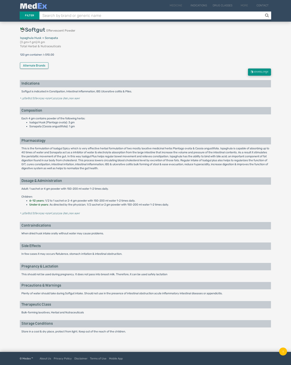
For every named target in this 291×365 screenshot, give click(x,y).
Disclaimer (80, 358)
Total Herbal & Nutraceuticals (40, 46)
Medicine (184, 5)
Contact (263, 5)
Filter (29, 15)
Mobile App (116, 358)
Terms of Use (98, 358)
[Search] (267, 15)
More (247, 5)
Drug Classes (228, 5)
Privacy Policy (63, 358)
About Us (45, 358)
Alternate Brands (34, 65)
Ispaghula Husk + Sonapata (39, 38)
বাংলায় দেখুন (259, 71)
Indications (204, 5)
